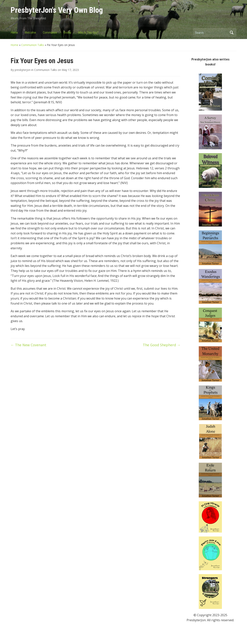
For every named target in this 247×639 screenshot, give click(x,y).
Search (231, 32)
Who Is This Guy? (88, 32)
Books (67, 32)
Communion (50, 32)
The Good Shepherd (161, 345)
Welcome (30, 32)
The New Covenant (28, 345)
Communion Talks (32, 45)
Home (14, 32)
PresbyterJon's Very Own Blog (57, 10)
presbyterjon (22, 70)
